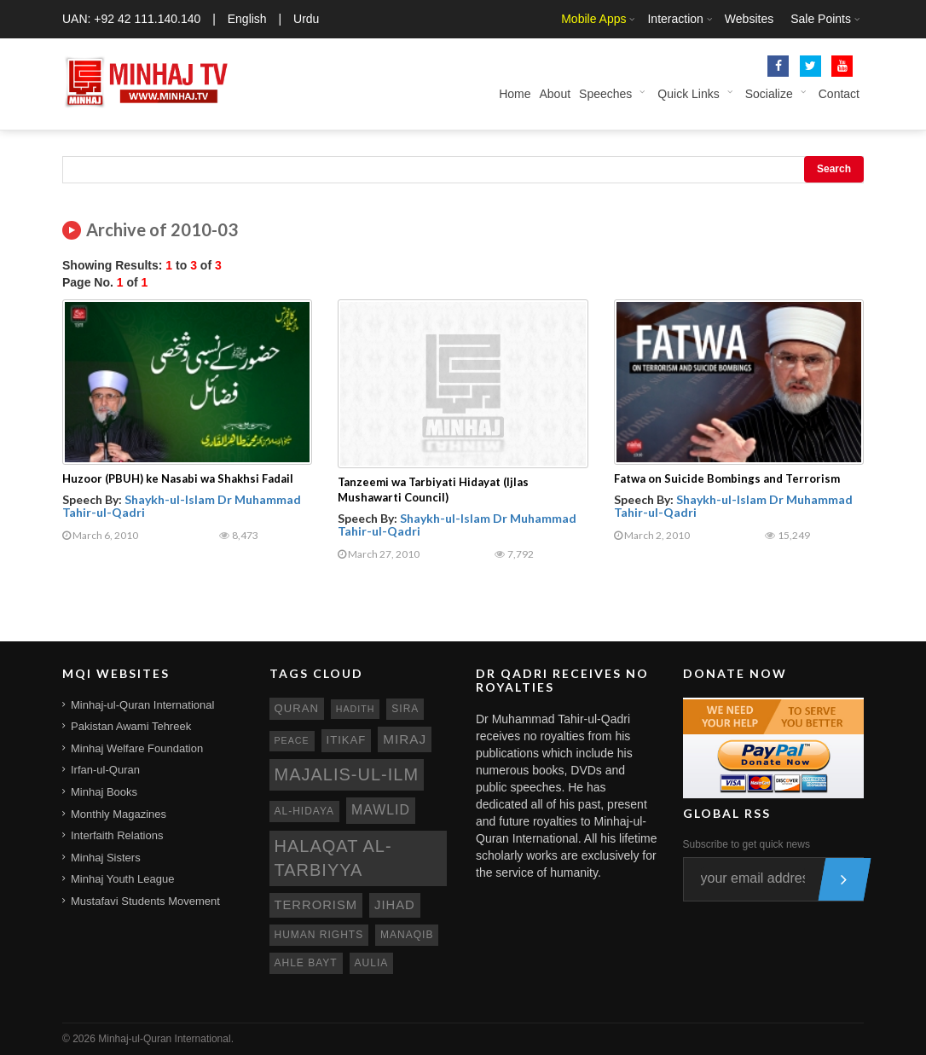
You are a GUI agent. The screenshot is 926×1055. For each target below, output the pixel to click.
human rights (319, 935)
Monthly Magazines (118, 814)
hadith (355, 709)
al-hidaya (305, 811)
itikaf (347, 739)
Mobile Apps (593, 19)
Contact (839, 94)
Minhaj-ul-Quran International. (166, 1039)
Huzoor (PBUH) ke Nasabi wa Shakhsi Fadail (177, 478)
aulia (372, 963)
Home (514, 94)
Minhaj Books (104, 791)
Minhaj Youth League (122, 878)
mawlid (380, 810)
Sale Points (820, 19)
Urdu (306, 19)
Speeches (605, 94)
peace (292, 740)
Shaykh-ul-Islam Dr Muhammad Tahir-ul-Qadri (181, 505)
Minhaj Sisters (106, 857)
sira (405, 709)
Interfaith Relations (117, 835)
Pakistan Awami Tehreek (131, 726)
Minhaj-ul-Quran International (142, 705)
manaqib (406, 935)
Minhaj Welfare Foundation (137, 748)
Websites (749, 19)
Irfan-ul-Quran (105, 769)
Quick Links (688, 94)
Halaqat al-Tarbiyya (333, 858)
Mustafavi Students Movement (145, 901)
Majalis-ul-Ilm (347, 774)
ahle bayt (306, 963)
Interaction (675, 19)
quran (297, 708)
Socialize (769, 94)
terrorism (316, 905)
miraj (404, 739)
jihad (394, 905)
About (554, 94)
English (247, 19)
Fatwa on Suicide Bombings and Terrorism (727, 478)
